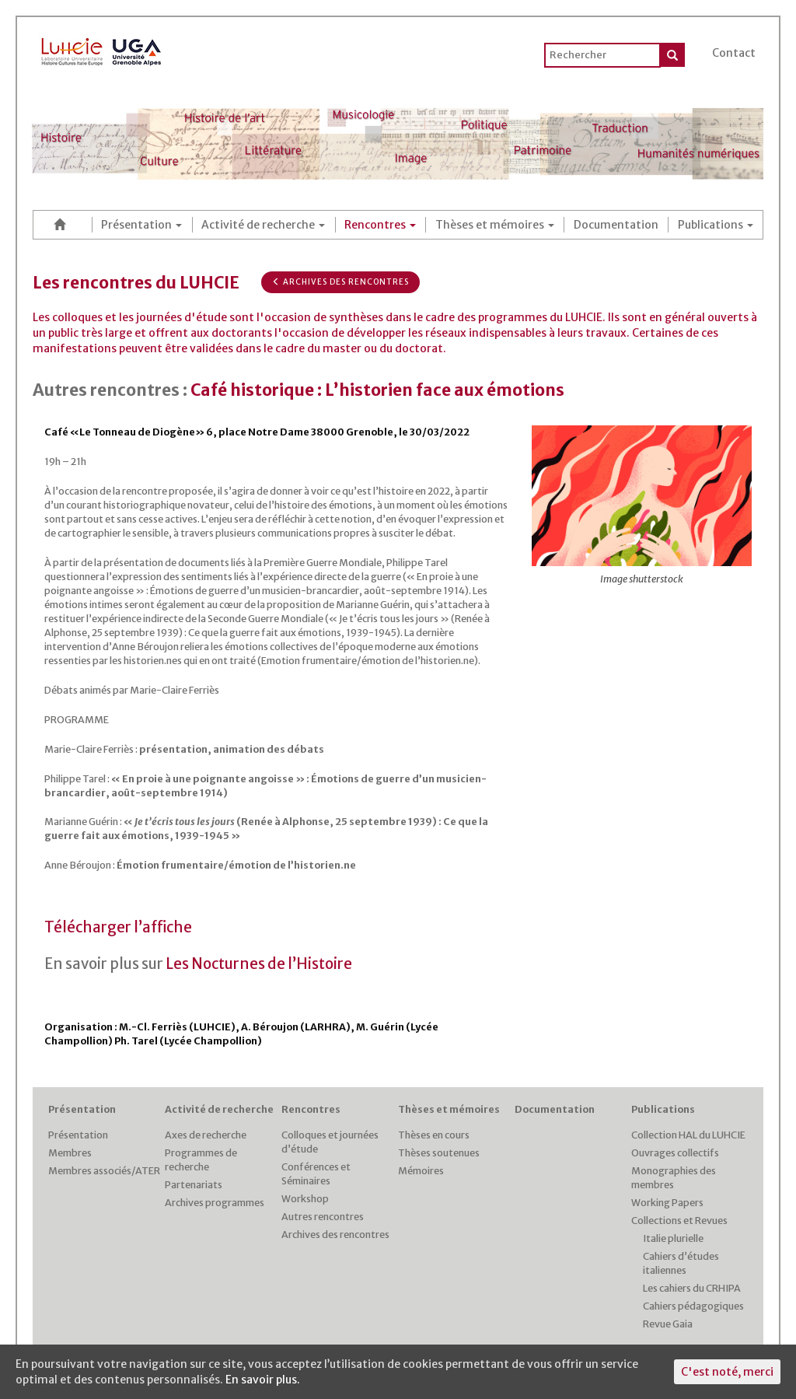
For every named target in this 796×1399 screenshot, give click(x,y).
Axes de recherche (205, 1135)
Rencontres (380, 225)
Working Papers (667, 1202)
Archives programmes (214, 1202)
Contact (734, 53)
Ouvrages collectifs (675, 1153)
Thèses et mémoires (494, 225)
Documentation (616, 225)
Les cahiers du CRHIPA (692, 1288)
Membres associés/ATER (104, 1171)
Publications (715, 225)
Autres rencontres (322, 1216)
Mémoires (421, 1171)
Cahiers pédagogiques (693, 1306)
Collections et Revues (679, 1220)
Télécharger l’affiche (118, 927)
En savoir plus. (262, 1380)
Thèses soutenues (439, 1153)
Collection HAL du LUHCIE (688, 1135)
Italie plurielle (673, 1238)
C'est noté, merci (727, 1372)
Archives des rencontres (340, 282)
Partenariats (193, 1185)
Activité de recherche (263, 225)
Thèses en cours (434, 1135)
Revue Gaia (668, 1324)
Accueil (62, 224)
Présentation (141, 225)
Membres (70, 1153)
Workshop (305, 1199)
